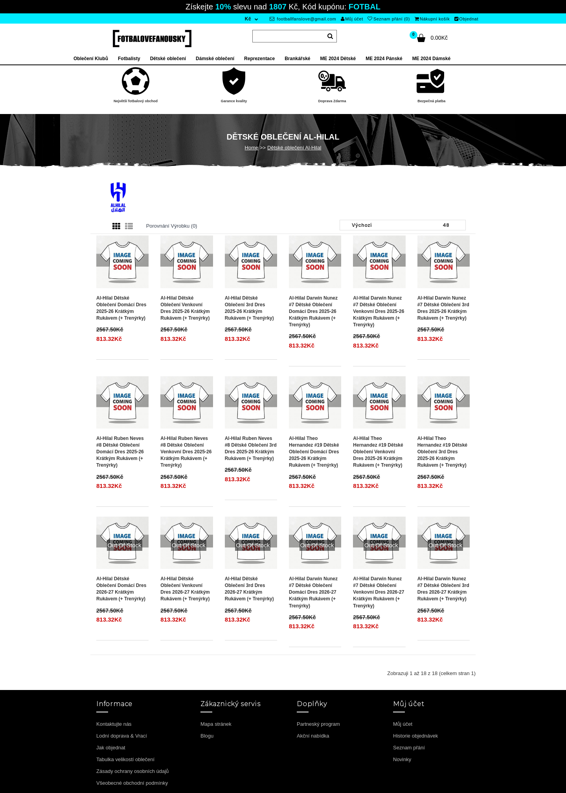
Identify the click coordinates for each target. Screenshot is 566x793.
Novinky (402, 759)
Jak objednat (110, 748)
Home (252, 148)
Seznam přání (409, 748)
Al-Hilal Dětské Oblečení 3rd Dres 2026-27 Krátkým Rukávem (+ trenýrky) (249, 589)
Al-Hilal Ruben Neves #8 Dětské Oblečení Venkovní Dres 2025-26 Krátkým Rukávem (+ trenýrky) (185, 452)
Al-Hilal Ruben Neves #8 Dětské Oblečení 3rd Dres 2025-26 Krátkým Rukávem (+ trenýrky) (251, 448)
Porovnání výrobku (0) (171, 226)
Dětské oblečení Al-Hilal (294, 148)
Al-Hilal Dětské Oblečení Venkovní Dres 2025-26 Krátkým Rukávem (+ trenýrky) (184, 308)
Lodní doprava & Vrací (121, 736)
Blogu (206, 736)
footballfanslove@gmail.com (303, 19)
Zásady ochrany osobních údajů (132, 771)
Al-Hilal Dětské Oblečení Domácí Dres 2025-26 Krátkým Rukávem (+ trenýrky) (121, 308)
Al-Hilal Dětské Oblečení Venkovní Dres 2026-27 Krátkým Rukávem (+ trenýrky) (184, 589)
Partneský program (318, 724)
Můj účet (352, 19)
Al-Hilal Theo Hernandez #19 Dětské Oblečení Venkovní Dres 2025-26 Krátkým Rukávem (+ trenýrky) (378, 452)
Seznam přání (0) (389, 19)
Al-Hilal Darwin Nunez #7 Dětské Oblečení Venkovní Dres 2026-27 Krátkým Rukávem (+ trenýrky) (378, 592)
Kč (248, 19)
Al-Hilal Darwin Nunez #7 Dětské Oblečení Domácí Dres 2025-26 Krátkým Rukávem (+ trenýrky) (313, 311)
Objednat (466, 19)
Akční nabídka (313, 736)
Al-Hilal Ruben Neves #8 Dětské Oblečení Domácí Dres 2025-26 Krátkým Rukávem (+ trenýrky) (120, 452)
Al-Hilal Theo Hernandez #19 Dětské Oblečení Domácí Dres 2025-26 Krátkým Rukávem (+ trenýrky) (314, 452)
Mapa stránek (216, 724)
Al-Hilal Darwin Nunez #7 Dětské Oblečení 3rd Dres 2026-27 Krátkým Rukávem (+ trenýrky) (443, 589)
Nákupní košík (432, 19)
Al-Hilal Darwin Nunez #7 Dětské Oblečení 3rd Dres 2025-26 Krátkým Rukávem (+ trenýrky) (443, 308)
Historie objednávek (415, 736)
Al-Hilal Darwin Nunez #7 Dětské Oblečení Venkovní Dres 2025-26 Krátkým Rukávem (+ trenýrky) (378, 311)
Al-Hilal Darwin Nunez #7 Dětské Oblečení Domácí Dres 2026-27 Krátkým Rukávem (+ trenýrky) (313, 592)
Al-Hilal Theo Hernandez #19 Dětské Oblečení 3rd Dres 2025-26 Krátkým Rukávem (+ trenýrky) (442, 452)
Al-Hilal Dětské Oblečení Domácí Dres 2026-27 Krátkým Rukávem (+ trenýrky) (121, 589)
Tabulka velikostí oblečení (125, 759)
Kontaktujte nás (114, 724)
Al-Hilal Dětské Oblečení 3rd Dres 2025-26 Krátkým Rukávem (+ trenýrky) (249, 308)
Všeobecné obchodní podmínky (132, 783)
